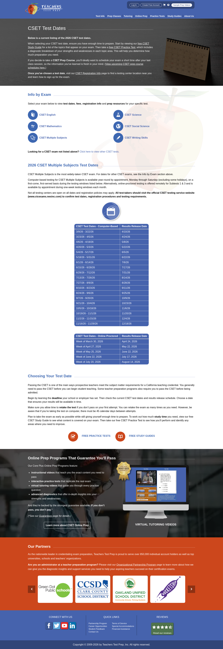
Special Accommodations (123, 626)
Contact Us (93, 632)
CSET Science (133, 114)
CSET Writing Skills (136, 137)
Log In (134, 5)
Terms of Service (119, 623)
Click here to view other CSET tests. (99, 151)
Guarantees (45, 516)
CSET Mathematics (50, 126)
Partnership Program (98, 623)
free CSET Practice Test (122, 47)
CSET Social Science (137, 126)
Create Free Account (151, 5)
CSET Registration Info (88, 73)
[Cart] (165, 4)
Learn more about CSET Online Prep (67, 525)
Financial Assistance (121, 629)
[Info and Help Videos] (169, 4)
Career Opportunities (98, 626)
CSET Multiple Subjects (53, 137)
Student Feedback (97, 629)
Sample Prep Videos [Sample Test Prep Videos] (181, 5)
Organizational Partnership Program (136, 564)
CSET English (47, 114)
